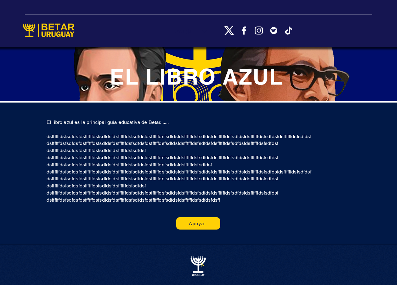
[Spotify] (273, 30)
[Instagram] (258, 30)
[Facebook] (244, 30)
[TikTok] (288, 30)
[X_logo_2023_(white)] (229, 30)
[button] (191, 31)
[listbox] (191, 31)
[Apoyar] (198, 223)
